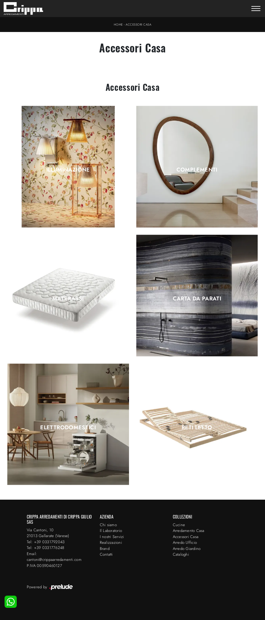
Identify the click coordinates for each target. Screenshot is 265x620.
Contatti (106, 554)
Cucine (179, 525)
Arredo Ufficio (185, 542)
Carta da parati (197, 298)
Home (118, 24)
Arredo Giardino (187, 548)
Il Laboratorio (111, 530)
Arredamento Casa (188, 530)
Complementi (197, 169)
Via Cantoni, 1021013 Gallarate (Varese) (48, 533)
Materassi (68, 298)
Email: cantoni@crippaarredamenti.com (54, 557)
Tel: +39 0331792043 (46, 542)
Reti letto (197, 427)
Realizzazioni (111, 542)
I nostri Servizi (112, 537)
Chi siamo (108, 525)
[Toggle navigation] (255, 9)
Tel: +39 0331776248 (46, 548)
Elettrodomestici (68, 427)
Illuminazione (68, 169)
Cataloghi (181, 554)
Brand (105, 548)
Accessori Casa (138, 24)
